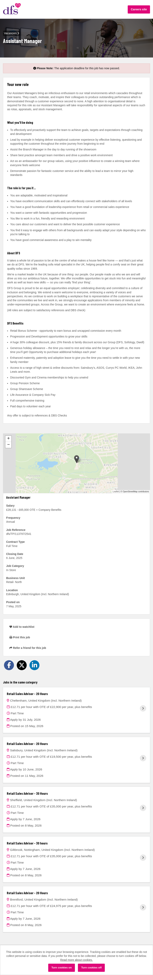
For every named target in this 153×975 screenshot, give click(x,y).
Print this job (19, 637)
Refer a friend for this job (27, 647)
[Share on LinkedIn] (34, 665)
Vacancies (11, 33)
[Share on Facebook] (9, 665)
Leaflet (116, 491)
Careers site (139, 9)
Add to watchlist (21, 626)
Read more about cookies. (76, 959)
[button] (76, 459)
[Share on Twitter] (22, 665)
